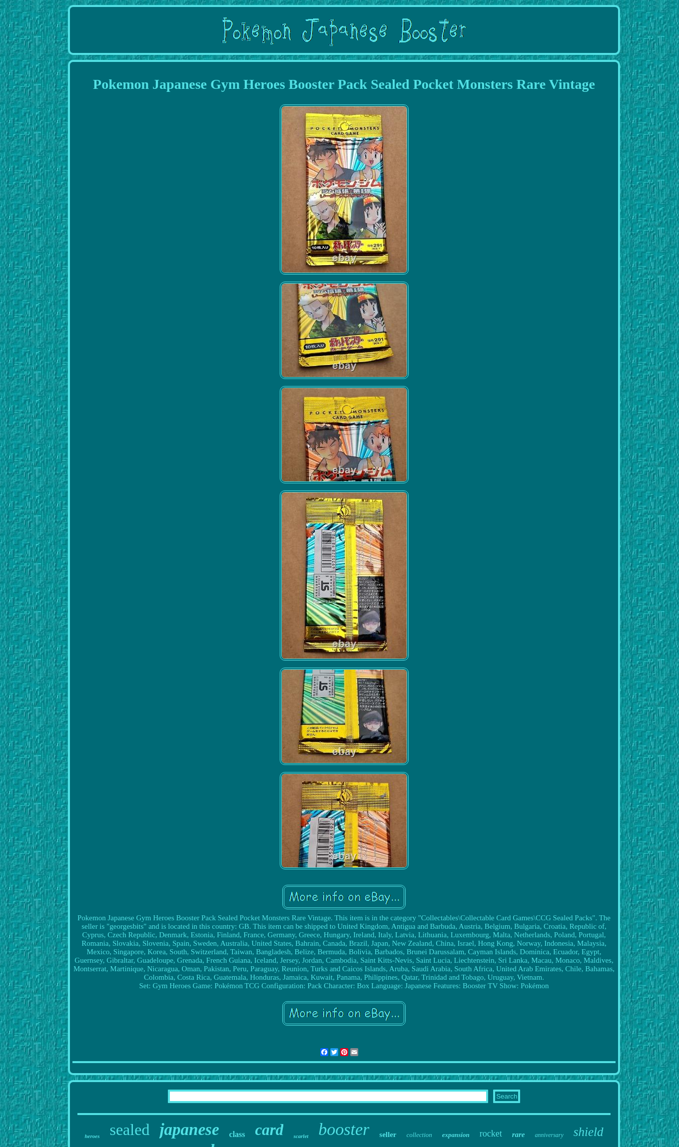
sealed (129, 1130)
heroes (91, 1136)
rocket (491, 1134)
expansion (456, 1135)
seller (387, 1135)
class (237, 1134)
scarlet (300, 1136)
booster (343, 1129)
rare (518, 1135)
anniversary (549, 1135)
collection (419, 1135)
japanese (189, 1130)
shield (589, 1132)
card (269, 1130)
